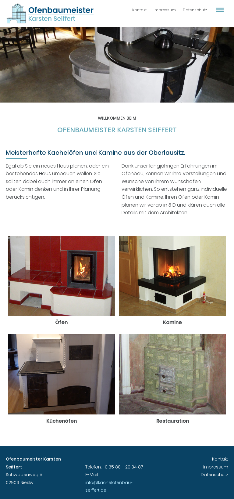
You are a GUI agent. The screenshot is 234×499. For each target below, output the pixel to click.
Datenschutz (195, 10)
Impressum (165, 10)
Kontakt (139, 10)
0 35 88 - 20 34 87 (124, 467)
